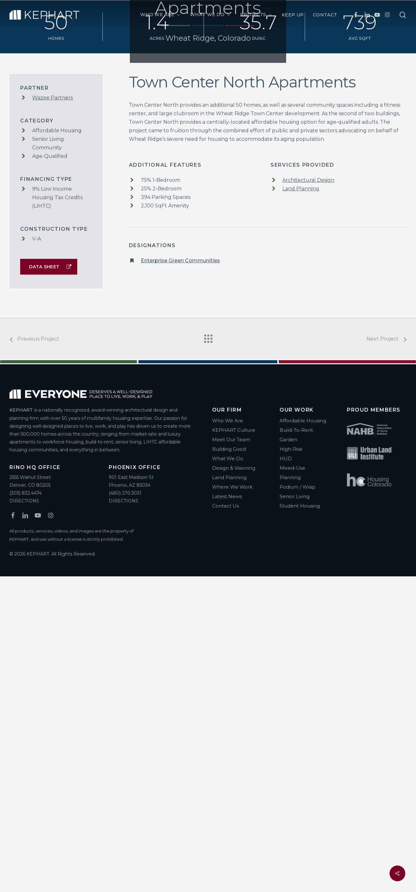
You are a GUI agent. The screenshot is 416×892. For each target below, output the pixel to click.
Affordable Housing (303, 736)
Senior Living (294, 812)
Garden (288, 755)
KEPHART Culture (233, 746)
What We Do (227, 774)
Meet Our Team (231, 755)
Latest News (227, 812)
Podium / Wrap (297, 803)
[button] (48, 582)
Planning (290, 793)
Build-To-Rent (296, 746)
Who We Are (227, 736)
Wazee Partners (52, 413)
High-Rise (291, 765)
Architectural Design (308, 496)
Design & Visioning (233, 784)
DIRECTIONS (24, 816)
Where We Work (232, 803)
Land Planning (300, 504)
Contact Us (225, 821)
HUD (286, 774)
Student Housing (300, 821)
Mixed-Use (292, 784)
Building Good (229, 765)
